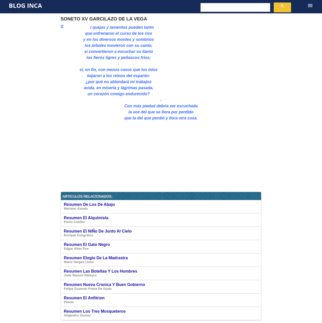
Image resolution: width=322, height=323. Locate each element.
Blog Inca (25, 5)
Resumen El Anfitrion (162, 300)
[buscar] (235, 7)
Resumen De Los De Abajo (162, 206)
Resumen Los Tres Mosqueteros (162, 313)
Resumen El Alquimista (162, 220)
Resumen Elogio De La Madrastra (162, 260)
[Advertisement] (219, 59)
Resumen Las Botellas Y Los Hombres (162, 273)
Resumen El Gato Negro (162, 246)
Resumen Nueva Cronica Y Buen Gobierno (162, 286)
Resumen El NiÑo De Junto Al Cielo (162, 233)
